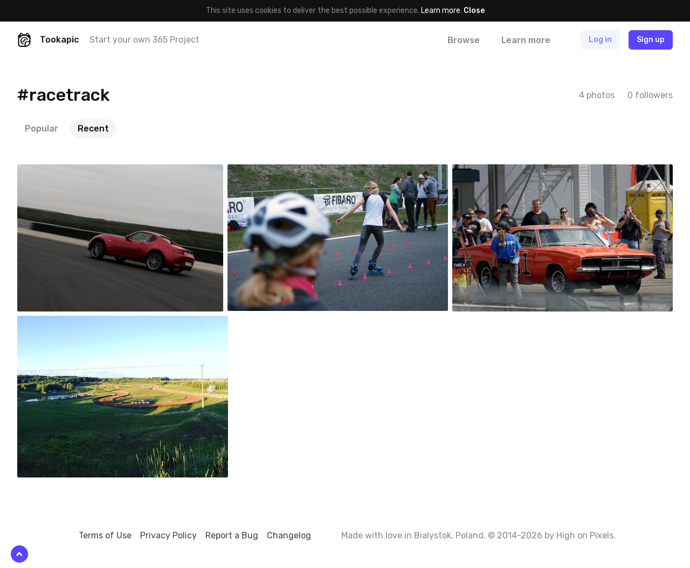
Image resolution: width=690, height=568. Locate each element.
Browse (463, 40)
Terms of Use (105, 535)
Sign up (651, 39)
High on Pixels (584, 535)
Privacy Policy (168, 535)
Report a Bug (231, 535)
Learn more (440, 10)
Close (474, 10)
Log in (600, 39)
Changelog (289, 535)
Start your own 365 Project (144, 39)
